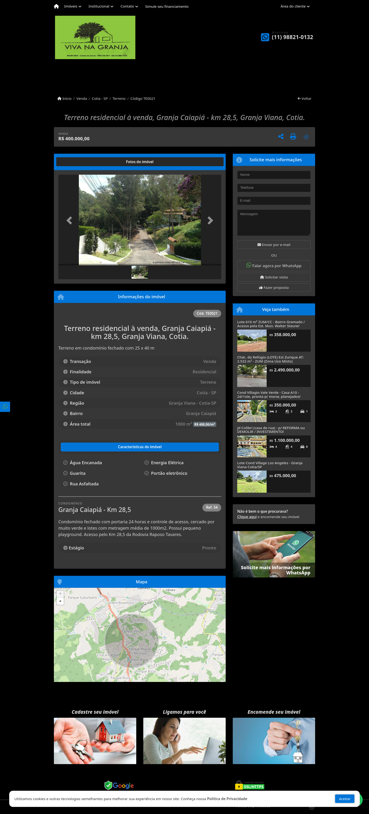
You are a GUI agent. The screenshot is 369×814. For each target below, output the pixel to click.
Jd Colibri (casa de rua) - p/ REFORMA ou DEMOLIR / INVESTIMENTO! (271, 429)
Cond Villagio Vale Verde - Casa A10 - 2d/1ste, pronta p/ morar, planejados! (269, 394)
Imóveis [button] (70, 6)
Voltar (305, 98)
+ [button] (60, 594)
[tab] (73, 161)
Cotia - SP (100, 98)
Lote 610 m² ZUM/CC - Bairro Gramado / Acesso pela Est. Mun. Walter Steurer (271, 323)
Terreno (118, 98)
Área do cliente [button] (293, 6)
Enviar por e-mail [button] (273, 244)
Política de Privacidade (227, 798)
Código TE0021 (142, 98)
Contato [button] (127, 6)
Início (64, 98)
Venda (81, 98)
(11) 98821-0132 (292, 37)
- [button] (60, 601)
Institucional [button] (98, 6)
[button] (70, 220)
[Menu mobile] (56, 6)
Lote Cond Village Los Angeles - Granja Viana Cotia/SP (270, 464)
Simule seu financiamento (167, 6)
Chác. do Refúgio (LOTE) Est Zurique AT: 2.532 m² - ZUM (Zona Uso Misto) (270, 359)
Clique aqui (247, 516)
